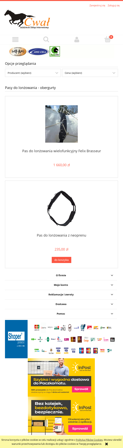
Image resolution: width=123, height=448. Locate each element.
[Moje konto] (77, 39)
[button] (15, 39)
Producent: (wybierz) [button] (19, 73)
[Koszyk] (108, 39)
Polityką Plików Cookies (89, 439)
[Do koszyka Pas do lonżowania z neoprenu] (61, 260)
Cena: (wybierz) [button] (73, 73)
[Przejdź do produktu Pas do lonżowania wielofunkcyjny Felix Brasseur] (61, 124)
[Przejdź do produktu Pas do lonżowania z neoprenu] (61, 208)
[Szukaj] (46, 39)
